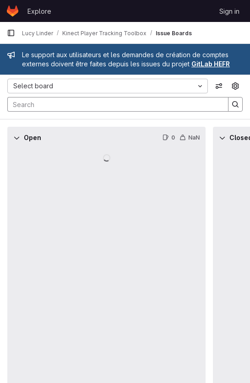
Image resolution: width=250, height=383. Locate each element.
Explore (39, 11)
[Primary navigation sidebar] (11, 33)
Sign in (229, 11)
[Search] (113, 104)
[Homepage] (12, 11)
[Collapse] (16, 137)
